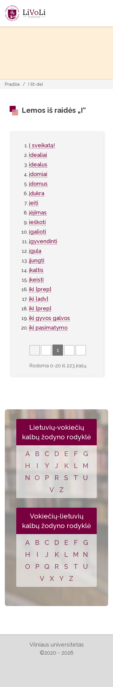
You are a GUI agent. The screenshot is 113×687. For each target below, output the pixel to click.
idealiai (38, 155)
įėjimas (38, 212)
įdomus (38, 184)
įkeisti (36, 279)
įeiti (33, 203)
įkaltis (36, 270)
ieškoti (37, 222)
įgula (35, 251)
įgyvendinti (43, 241)
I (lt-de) (35, 84)
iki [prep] (40, 289)
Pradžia (12, 84)
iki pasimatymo (48, 327)
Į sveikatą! (42, 145)
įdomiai (38, 174)
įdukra (36, 193)
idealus (38, 164)
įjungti (36, 260)
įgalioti (37, 232)
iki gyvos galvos (49, 318)
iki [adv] (38, 299)
